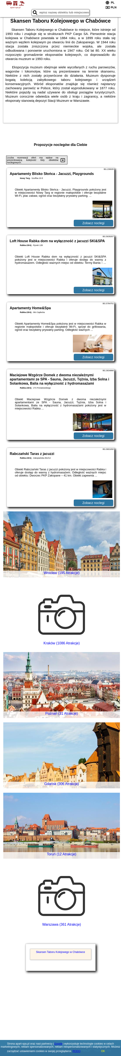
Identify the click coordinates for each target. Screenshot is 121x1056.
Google (58, 1043)
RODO (77, 1051)
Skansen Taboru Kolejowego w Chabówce (60, 952)
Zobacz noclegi (93, 223)
